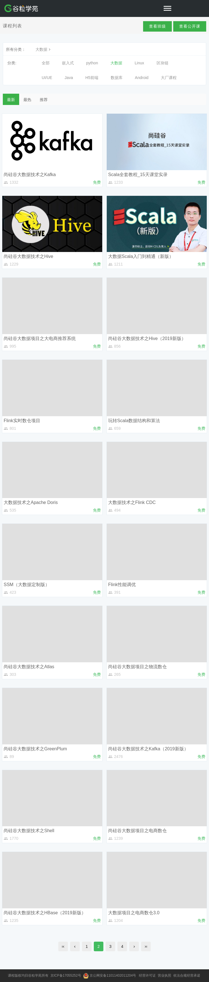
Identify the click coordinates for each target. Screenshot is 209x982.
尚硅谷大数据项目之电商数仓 (137, 830)
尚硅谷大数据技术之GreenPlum (35, 748)
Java (69, 77)
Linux (139, 63)
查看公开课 (189, 26)
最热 (27, 99)
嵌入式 (68, 63)
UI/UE (47, 77)
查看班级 (157, 26)
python (92, 63)
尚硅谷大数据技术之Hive (28, 256)
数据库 (117, 77)
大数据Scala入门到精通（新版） (141, 256)
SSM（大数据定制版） (27, 584)
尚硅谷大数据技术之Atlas (29, 666)
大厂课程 (169, 77)
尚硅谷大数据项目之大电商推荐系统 (40, 338)
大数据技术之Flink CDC (132, 502)
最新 (11, 99)
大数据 (43, 49)
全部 (46, 63)
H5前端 (91, 77)
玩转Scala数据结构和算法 (134, 420)
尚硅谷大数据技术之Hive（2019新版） (147, 338)
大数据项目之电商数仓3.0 (133, 912)
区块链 (162, 63)
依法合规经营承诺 (187, 975)
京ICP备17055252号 (66, 975)
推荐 (44, 99)
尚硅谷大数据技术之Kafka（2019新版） (148, 748)
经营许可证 (148, 975)
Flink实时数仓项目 (22, 420)
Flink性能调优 (122, 584)
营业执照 (165, 975)
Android (141, 77)
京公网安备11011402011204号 (114, 975)
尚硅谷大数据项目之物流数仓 (137, 666)
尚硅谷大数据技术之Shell (29, 830)
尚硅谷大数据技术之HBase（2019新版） (45, 912)
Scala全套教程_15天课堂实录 (138, 174)
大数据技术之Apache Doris (31, 502)
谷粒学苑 (35, 975)
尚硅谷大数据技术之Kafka (30, 174)
